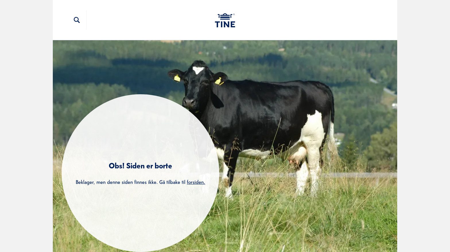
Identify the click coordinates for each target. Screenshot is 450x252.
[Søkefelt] (77, 20)
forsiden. (196, 181)
